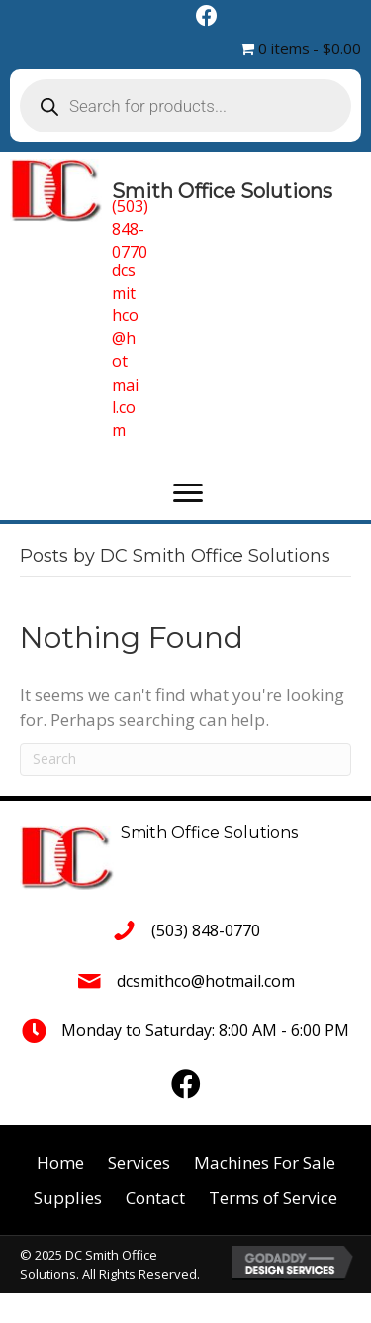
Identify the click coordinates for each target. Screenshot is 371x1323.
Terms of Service (273, 1198)
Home (60, 1162)
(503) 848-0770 (130, 228)
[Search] (185, 759)
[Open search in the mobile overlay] (185, 105)
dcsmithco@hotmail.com (125, 350)
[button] (188, 493)
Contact (155, 1198)
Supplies (68, 1198)
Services (139, 1162)
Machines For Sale (264, 1162)
